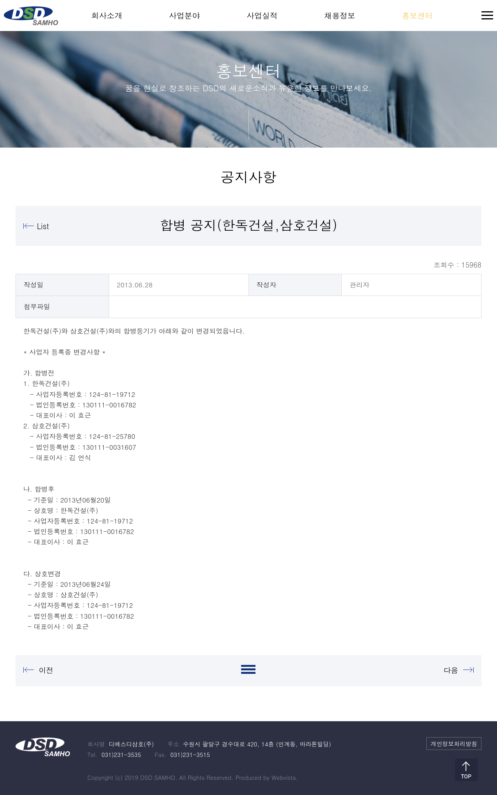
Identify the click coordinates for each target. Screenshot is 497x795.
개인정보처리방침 (454, 743)
